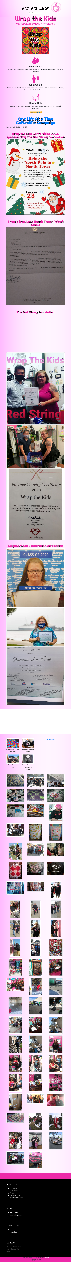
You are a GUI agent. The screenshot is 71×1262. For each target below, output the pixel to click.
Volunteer (13, 1232)
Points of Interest (16, 1198)
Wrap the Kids (51, 739)
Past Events (14, 1212)
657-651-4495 (35, 8)
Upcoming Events (16, 1215)
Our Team (14, 1190)
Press (12, 1193)
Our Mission (14, 1188)
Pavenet (46, 1258)
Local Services (15, 1195)
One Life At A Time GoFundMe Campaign (35, 121)
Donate (13, 1229)
